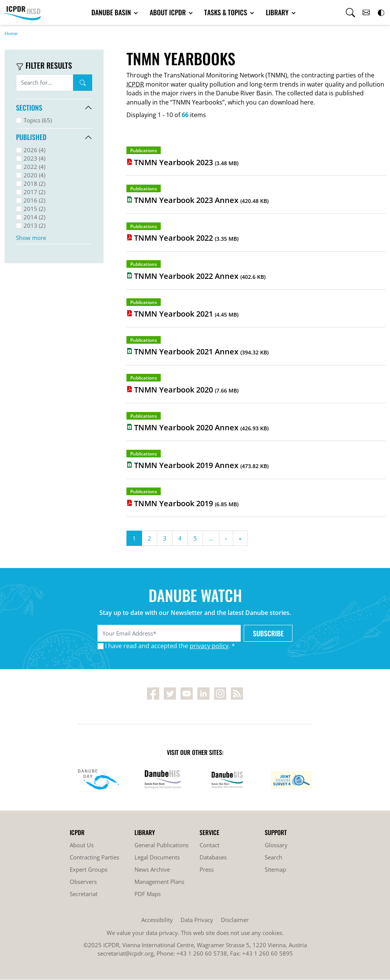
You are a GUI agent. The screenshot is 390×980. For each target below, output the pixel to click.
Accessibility (157, 920)
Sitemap (275, 870)
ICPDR (135, 84)
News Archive (152, 870)
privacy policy (209, 646)
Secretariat (84, 894)
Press (207, 870)
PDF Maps (147, 894)
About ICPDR (170, 12)
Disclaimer (235, 920)
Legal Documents (157, 857)
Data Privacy (197, 920)
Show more (31, 238)
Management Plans (159, 882)
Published (31, 137)
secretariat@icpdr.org (125, 953)
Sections (29, 108)
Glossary (276, 845)
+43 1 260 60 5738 (201, 953)
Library (272, 12)
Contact (209, 845)
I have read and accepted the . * (170, 646)
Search (82, 83)
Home (11, 34)
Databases (213, 857)
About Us (82, 845)
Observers (83, 882)
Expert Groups (88, 870)
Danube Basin (117, 12)
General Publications (161, 845)
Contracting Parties (94, 857)
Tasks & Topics (223, 12)
